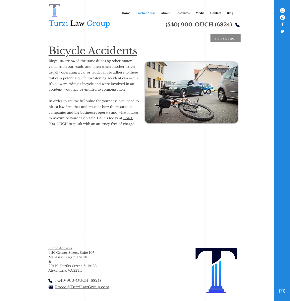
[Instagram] (282, 10)
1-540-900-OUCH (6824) (78, 280)
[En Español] (225, 38)
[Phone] (237, 25)
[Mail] (50, 287)
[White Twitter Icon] (282, 31)
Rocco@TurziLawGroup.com (82, 287)
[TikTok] (282, 17)
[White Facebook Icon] (282, 24)
